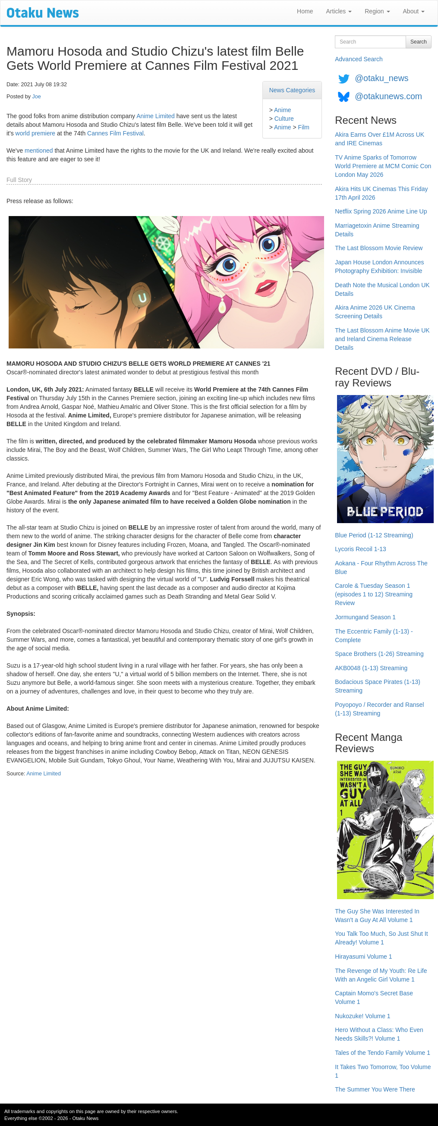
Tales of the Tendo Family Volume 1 (382, 1052)
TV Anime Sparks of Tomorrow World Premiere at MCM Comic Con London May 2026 (383, 166)
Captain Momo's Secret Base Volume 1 (374, 997)
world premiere (36, 133)
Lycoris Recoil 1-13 (360, 549)
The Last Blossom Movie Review (378, 248)
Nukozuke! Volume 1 (362, 1016)
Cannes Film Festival (115, 133)
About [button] (414, 11)
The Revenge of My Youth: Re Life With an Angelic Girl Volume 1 (381, 975)
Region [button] (377, 11)
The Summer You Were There (375, 1089)
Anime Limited (155, 116)
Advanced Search (359, 59)
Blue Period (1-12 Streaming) (374, 535)
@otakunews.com (388, 96)
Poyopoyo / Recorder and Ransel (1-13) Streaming (379, 709)
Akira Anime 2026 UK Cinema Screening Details (375, 312)
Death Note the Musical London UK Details (382, 289)
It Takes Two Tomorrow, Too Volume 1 (383, 1071)
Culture (284, 118)
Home (305, 11)
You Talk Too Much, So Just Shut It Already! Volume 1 (381, 938)
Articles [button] (339, 11)
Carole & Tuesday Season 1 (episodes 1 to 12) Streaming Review (374, 594)
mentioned (39, 150)
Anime (282, 110)
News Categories (292, 90)
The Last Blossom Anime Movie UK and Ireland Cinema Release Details (382, 339)
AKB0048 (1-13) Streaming (371, 668)
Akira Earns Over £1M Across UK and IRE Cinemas (379, 139)
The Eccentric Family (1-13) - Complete (374, 635)
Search (418, 42)
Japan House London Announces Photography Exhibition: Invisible (379, 266)
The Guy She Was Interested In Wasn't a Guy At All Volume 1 (377, 915)
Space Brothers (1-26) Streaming (379, 653)
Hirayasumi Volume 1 (363, 956)
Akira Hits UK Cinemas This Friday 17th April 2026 (381, 193)
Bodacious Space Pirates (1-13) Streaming (377, 686)
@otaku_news (381, 78)
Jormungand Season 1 (365, 617)
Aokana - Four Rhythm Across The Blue (381, 567)
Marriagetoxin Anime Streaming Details (377, 230)
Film (303, 127)
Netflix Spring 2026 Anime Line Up (381, 211)
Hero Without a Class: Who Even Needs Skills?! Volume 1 (379, 1034)
